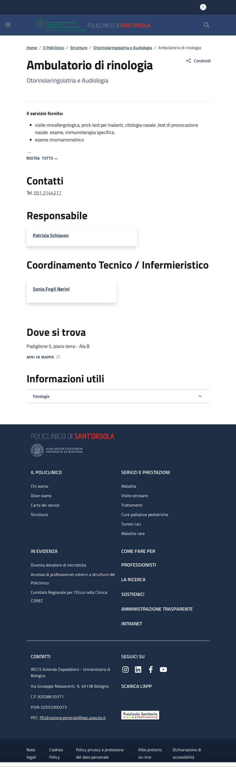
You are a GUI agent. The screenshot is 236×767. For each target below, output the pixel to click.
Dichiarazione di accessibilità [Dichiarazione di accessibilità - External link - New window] (187, 753)
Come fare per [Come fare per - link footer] (138, 551)
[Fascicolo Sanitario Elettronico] (140, 714)
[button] (206, 25)
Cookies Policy (56, 753)
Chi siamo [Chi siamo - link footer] (39, 486)
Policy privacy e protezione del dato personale (100, 753)
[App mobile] (125, 698)
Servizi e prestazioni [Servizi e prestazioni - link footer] (145, 472)
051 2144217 (47, 192)
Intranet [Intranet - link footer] (131, 623)
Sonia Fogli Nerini (51, 288)
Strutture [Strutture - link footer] (39, 514)
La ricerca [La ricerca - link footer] (133, 579)
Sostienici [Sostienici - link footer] (132, 594)
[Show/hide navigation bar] (8, 24)
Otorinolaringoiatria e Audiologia (122, 47)
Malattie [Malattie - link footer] (128, 486)
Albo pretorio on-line (150, 753)
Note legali (31, 753)
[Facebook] (151, 668)
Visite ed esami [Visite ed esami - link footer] (134, 495)
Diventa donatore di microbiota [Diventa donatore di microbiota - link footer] (58, 565)
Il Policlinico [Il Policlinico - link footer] (46, 472)
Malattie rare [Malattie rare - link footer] (133, 533)
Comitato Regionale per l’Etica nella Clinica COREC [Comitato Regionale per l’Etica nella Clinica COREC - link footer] (69, 596)
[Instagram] (125, 668)
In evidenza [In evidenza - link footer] (44, 551)
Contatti (41, 656)
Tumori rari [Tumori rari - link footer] (131, 524)
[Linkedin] (138, 668)
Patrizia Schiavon (51, 235)
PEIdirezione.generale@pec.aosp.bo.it (73, 717)
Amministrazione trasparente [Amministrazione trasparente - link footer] (157, 608)
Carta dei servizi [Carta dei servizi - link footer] (45, 505)
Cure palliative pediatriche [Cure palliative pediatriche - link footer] (144, 514)
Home (32, 47)
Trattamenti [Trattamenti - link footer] (132, 505)
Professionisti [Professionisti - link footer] (138, 564)
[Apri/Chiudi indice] (2, 764)
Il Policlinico (53, 47)
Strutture (78, 47)
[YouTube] (163, 668)
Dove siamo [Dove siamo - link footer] (41, 495)
